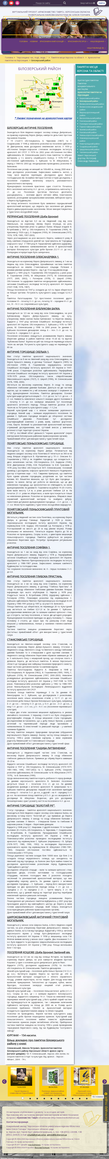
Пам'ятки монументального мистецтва (86, 86)
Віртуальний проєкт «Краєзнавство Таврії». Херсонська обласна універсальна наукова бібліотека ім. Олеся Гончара (51, 13)
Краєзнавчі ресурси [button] (78, 41)
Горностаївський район (90, 126)
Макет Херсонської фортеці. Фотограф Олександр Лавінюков (88, 158)
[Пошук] (65, 3)
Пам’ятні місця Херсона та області (68, 57)
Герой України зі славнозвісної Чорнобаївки (21, 1080)
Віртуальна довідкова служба (48, 18)
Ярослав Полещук (42, 1147)
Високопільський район (90, 118)
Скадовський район (89, 146)
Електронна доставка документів (86, 18)
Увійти (102, 3)
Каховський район (88, 132)
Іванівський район (88, 129)
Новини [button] (34, 41)
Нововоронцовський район (89, 139)
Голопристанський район (91, 124)
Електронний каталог (15, 18)
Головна (9, 57)
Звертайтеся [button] (87, 3)
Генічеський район (88, 121)
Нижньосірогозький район (92, 135)
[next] (104, 1081)
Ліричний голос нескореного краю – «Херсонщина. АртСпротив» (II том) (84, 1081)
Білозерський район (89, 101)
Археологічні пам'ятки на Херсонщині (90, 93)
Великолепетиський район (92, 104)
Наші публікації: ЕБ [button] (96, 48)
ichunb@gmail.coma (36, 1134)
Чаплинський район (89, 152)
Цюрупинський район (89, 149)
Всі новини (98, 1096)
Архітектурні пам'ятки (88, 80)
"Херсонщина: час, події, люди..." (32, 57)
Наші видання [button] (98, 41)
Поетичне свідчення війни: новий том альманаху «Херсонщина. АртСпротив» (53, 1081)
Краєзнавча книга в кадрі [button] (53, 41)
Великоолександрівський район (91, 108)
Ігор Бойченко (34, 1145)
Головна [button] (23, 41)
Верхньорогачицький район (89, 114)
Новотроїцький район (90, 143)
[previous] (4, 1081)
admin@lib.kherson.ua (57, 1134)
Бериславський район (90, 98)
